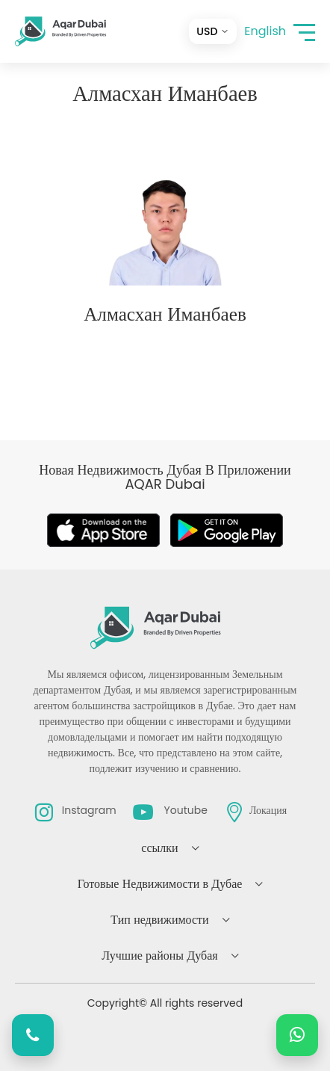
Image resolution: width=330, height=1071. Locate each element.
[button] (304, 31)
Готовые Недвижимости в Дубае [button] (160, 883)
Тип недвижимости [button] (159, 919)
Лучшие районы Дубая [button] (159, 955)
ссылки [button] (159, 848)
